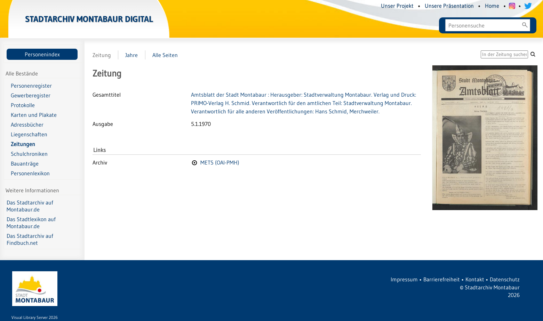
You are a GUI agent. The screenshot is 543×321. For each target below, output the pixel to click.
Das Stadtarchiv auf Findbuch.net (30, 239)
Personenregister (31, 85)
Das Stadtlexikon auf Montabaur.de (31, 223)
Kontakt (474, 279)
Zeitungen (23, 144)
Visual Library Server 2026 (34, 317)
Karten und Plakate (34, 114)
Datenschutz (505, 279)
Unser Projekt (397, 5)
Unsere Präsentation (449, 5)
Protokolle (23, 105)
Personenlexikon (30, 173)
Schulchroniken (29, 153)
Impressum (404, 279)
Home (492, 5)
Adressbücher (27, 124)
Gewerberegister (30, 95)
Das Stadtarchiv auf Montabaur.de (30, 206)
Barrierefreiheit (441, 279)
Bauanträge (25, 163)
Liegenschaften (29, 134)
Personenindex (42, 54)
